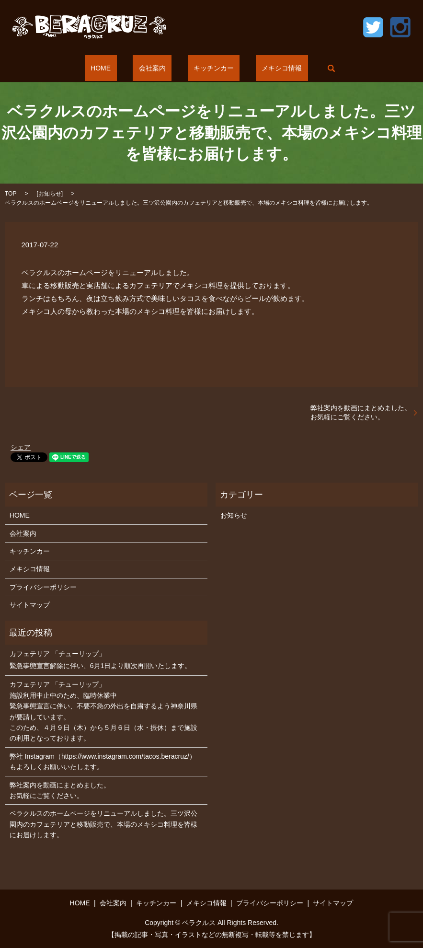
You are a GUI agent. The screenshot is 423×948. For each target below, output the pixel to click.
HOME (118, 68)
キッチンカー (208, 68)
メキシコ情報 (264, 68)
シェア (21, 447)
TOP (10, 193)
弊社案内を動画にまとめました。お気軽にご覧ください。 (360, 412)
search (307, 68)
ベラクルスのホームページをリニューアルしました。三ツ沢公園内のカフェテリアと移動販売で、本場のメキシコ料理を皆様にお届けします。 (103, 824)
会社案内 (158, 68)
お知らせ (49, 193)
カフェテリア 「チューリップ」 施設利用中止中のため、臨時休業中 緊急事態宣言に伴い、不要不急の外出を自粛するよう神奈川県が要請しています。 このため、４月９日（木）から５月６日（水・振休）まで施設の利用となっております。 (103, 711)
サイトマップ (30, 605)
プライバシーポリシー (43, 587)
